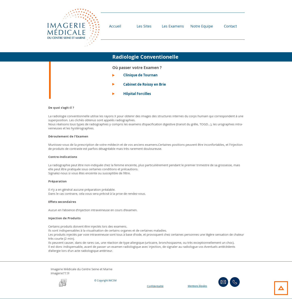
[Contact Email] (223, 282)
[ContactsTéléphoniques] (235, 282)
